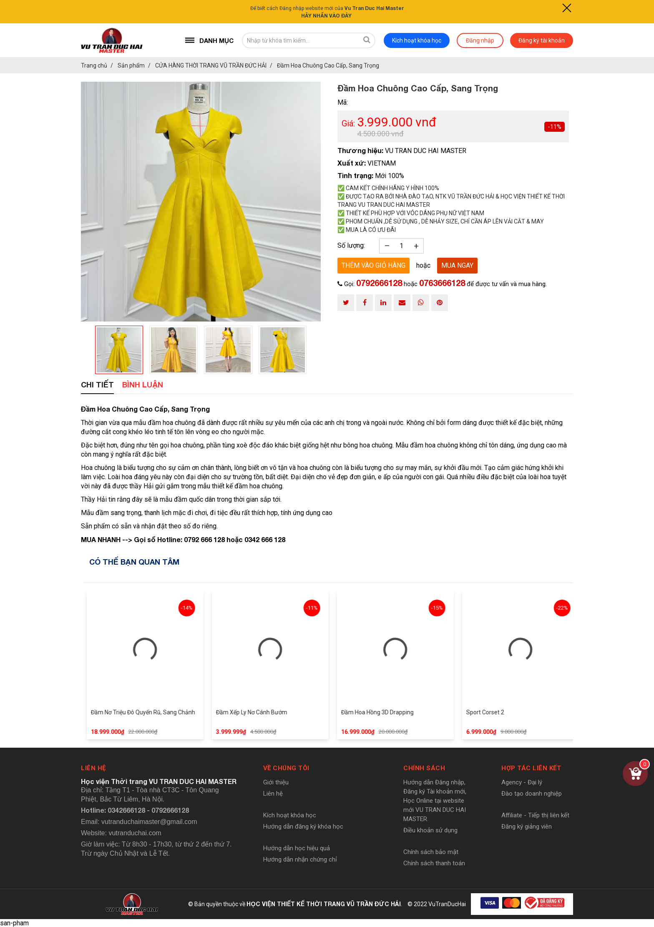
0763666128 (442, 283)
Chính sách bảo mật (430, 852)
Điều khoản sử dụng (430, 830)
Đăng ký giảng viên (526, 826)
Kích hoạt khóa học (416, 40)
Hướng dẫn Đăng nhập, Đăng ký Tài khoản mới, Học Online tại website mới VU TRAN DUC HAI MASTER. (434, 801)
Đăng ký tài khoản (541, 40)
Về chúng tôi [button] (286, 768)
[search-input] (300, 40)
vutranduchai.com (134, 833)
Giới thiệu (276, 782)
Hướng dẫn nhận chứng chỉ (300, 859)
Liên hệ (273, 793)
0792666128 (379, 283)
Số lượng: (351, 245)
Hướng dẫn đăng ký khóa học (303, 826)
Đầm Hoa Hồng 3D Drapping (391, 712)
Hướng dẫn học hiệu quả (296, 848)
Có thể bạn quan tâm (134, 561)
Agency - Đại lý (521, 782)
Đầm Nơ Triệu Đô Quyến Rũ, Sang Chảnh (157, 712)
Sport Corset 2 (499, 712)
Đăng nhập (480, 40)
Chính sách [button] (424, 768)
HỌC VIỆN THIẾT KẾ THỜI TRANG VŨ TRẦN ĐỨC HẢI (324, 903)
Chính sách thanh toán (434, 863)
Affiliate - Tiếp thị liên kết (535, 815)
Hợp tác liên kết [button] (531, 768)
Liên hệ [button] (93, 768)
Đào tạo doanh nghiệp (531, 793)
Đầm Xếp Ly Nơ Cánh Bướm (266, 712)
